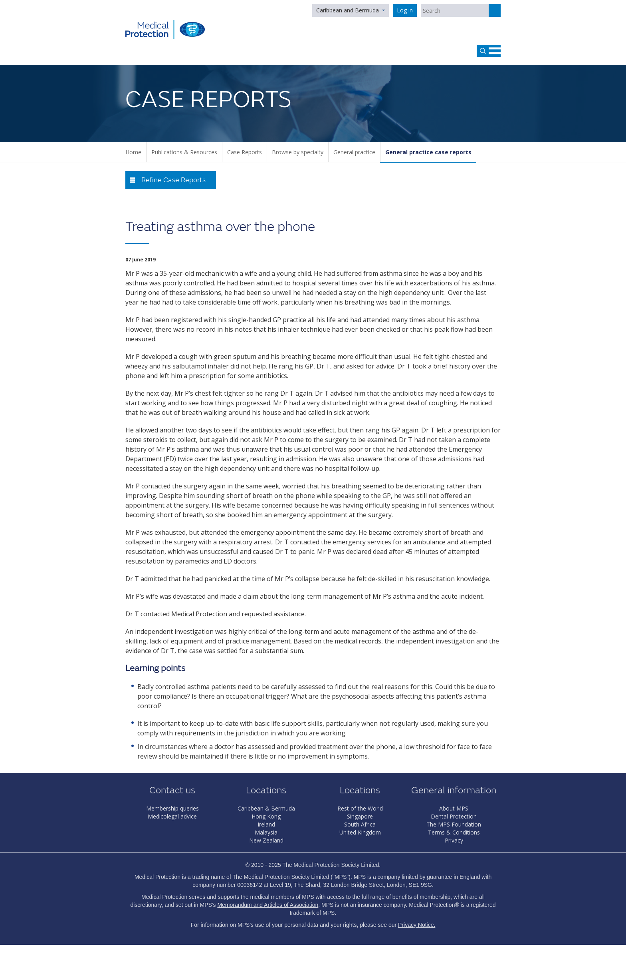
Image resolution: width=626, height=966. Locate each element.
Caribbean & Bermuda (266, 808)
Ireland (266, 824)
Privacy (454, 840)
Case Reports (244, 152)
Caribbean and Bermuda (347, 10)
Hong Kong (266, 816)
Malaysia (266, 832)
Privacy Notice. (416, 925)
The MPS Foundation (453, 824)
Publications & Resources (184, 152)
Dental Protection (454, 816)
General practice (354, 152)
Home (133, 152)
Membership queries (172, 808)
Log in (405, 10)
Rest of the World (360, 808)
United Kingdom (360, 832)
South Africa (360, 824)
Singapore (360, 816)
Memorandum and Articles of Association (267, 905)
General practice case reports (428, 152)
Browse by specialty (297, 152)
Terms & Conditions (454, 832)
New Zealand (266, 840)
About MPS (453, 808)
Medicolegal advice (172, 816)
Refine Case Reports (173, 180)
